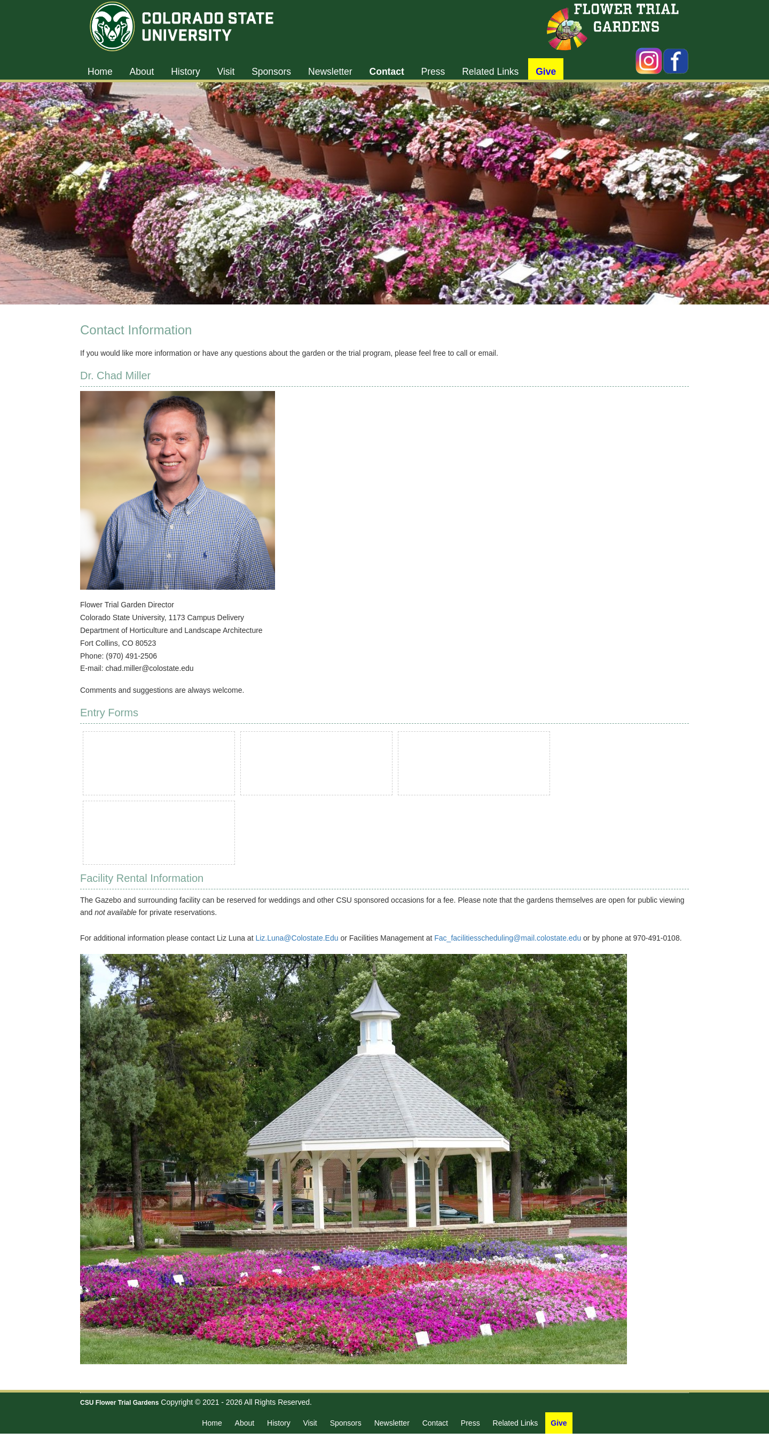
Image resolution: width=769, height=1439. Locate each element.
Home (100, 71)
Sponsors (271, 71)
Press (433, 71)
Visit (226, 71)
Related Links (490, 71)
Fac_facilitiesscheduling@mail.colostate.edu (507, 938)
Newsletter (330, 71)
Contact (387, 71)
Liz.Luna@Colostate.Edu (296, 938)
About (142, 71)
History (185, 71)
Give (546, 71)
